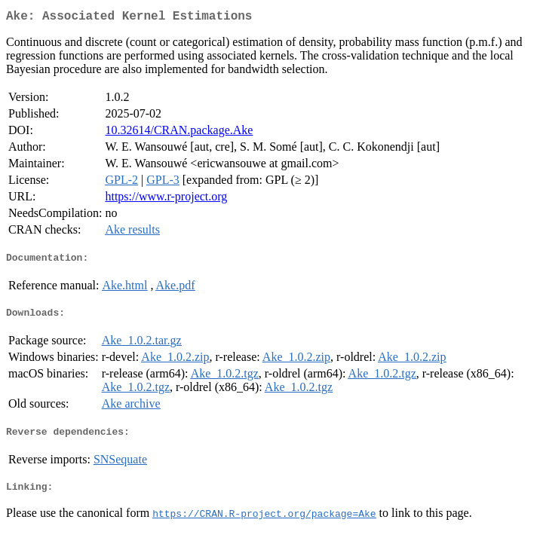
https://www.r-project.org (166, 199)
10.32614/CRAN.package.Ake (179, 133)
